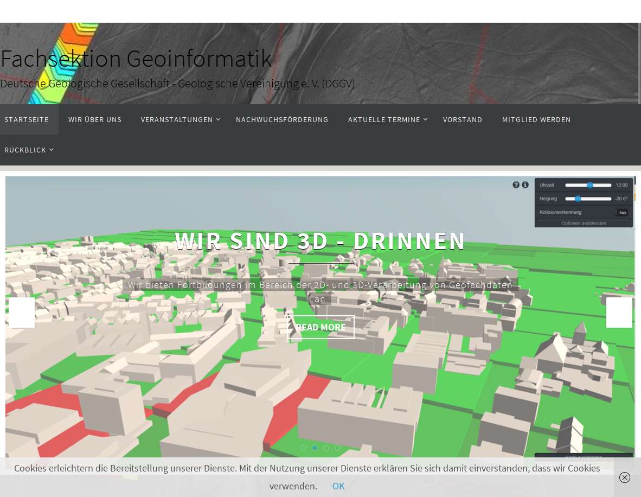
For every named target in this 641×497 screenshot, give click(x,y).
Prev (22, 312)
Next (619, 312)
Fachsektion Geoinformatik (136, 58)
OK (338, 486)
